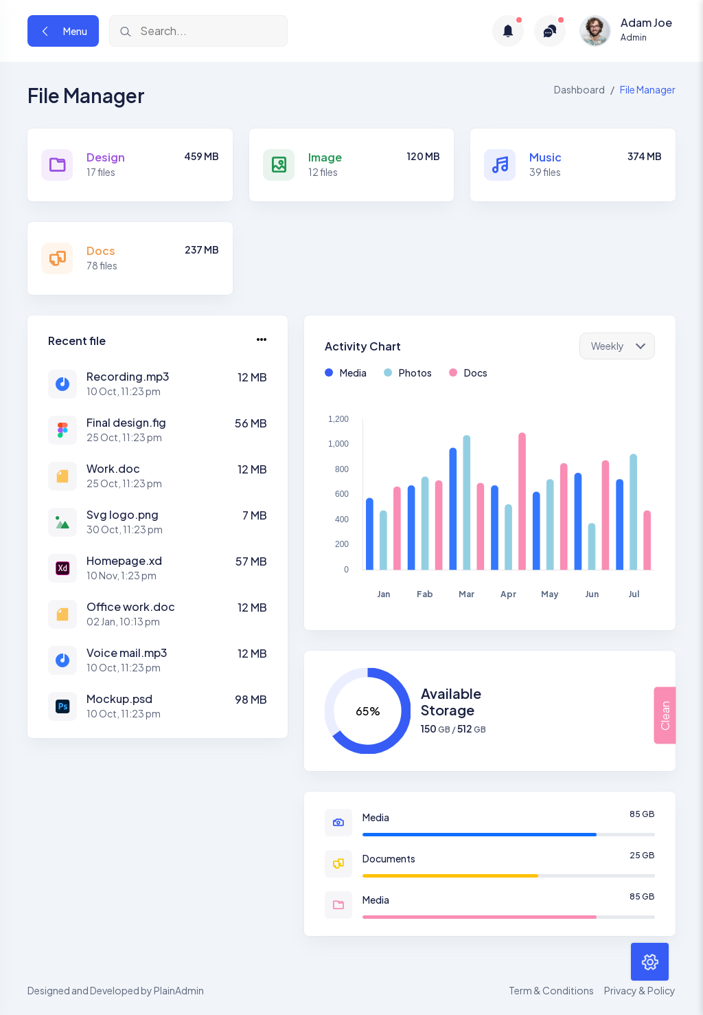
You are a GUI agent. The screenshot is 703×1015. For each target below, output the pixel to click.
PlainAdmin (179, 990)
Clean (664, 715)
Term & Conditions (551, 990)
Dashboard (579, 89)
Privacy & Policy (640, 990)
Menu (63, 31)
